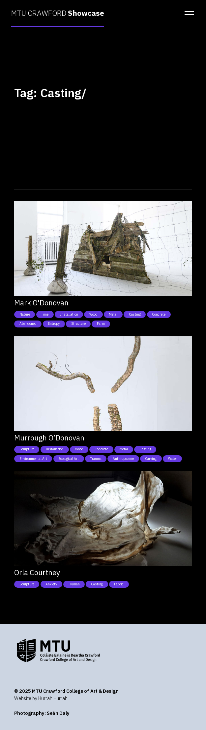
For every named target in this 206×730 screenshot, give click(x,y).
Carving (151, 458)
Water (172, 458)
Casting (135, 314)
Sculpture (26, 449)
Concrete (158, 314)
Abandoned (28, 323)
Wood (93, 314)
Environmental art (33, 458)
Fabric (119, 584)
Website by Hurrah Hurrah (41, 698)
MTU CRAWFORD (57, 13)
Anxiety (51, 584)
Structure (78, 323)
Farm (101, 323)
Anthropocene (123, 458)
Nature (24, 314)
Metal (113, 314)
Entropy (54, 323)
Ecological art (68, 458)
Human (74, 584)
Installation (69, 314)
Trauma (96, 458)
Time (44, 314)
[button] (187, 13)
